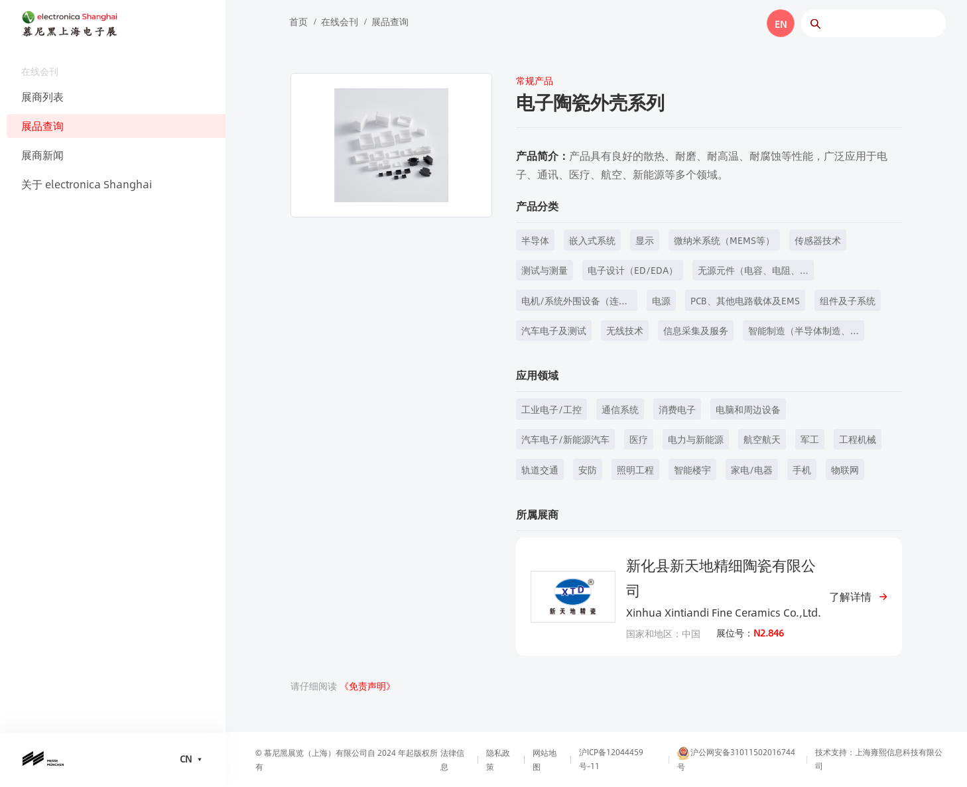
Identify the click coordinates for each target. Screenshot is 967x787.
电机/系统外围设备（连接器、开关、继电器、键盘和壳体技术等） (574, 302)
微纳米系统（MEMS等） (724, 240)
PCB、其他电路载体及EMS (745, 300)
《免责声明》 (367, 685)
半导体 (535, 240)
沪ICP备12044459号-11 (611, 759)
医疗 (638, 439)
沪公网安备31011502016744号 (736, 759)
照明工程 (635, 469)
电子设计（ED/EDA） (633, 270)
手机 (802, 469)
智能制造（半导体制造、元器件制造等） (799, 332)
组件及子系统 (847, 300)
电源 (661, 300)
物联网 (845, 469)
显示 (644, 240)
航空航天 (762, 439)
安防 (587, 469)
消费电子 (677, 409)
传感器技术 (818, 240)
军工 (810, 439)
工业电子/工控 (551, 409)
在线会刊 (339, 21)
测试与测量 (544, 270)
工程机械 (857, 439)
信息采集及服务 (695, 330)
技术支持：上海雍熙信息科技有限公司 (878, 759)
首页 (298, 21)
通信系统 (620, 409)
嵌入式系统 (592, 240)
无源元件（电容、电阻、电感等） (749, 271)
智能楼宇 (692, 469)
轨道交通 (539, 469)
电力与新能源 (696, 439)
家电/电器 (752, 469)
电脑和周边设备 (748, 409)
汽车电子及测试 (553, 330)
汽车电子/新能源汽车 (565, 439)
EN (781, 24)
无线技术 (624, 330)
